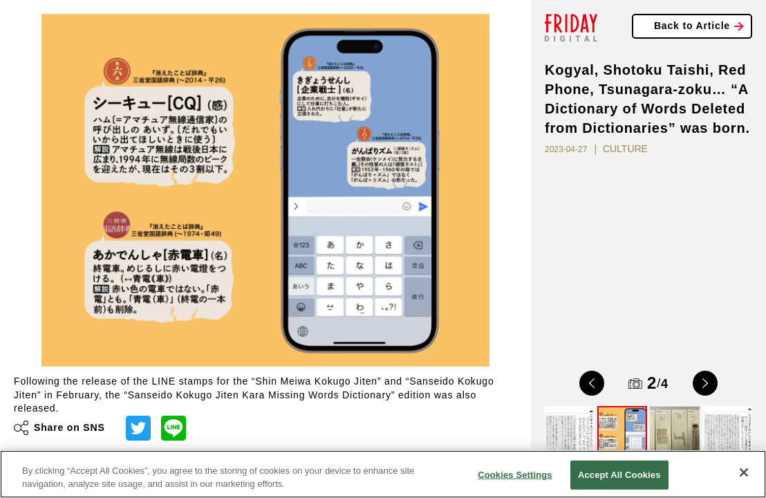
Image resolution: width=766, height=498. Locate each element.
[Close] (744, 472)
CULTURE (625, 148)
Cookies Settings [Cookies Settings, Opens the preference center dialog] (515, 475)
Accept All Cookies (619, 475)
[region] (383, 474)
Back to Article (692, 25)
